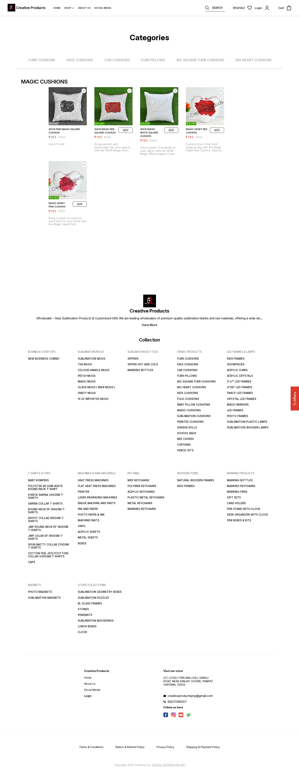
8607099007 (177, 701)
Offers (295, 398)
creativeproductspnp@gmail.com (190, 695)
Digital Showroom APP (168, 765)
